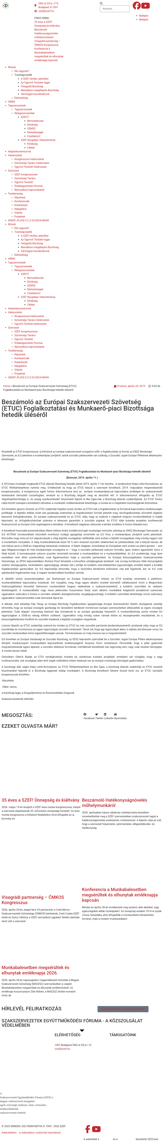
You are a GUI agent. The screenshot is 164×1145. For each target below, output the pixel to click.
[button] (115, 3)
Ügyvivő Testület (23, 182)
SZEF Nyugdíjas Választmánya (38, 140)
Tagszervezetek (17, 105)
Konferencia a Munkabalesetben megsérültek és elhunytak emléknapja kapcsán (120, 895)
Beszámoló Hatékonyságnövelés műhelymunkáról (114, 802)
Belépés (143, 15)
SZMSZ (31, 128)
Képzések (19, 197)
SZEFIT (25, 117)
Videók (18, 212)
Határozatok (15, 155)
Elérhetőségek (35, 132)
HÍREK (11, 101)
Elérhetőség (21, 97)
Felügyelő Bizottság (32, 86)
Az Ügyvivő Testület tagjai (35, 82)
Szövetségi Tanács (25, 178)
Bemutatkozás (35, 120)
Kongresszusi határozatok (29, 159)
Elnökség (32, 124)
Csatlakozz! (33, 136)
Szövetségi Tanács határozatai (31, 163)
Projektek (19, 216)
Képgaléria (20, 208)
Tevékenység (15, 193)
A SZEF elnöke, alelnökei (35, 78)
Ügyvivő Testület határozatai (30, 166)
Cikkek (31, 147)
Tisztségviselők (23, 74)
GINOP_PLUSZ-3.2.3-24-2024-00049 (28, 220)
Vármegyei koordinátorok (35, 94)
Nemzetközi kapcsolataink (29, 189)
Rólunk (12, 67)
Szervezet (13, 170)
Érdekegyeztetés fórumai (28, 185)
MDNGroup (106, 1139)
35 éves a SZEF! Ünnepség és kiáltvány (40, 800)
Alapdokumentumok (19, 151)
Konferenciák (21, 201)
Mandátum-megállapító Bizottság (40, 90)
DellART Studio (126, 1139)
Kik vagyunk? (21, 71)
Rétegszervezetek (24, 113)
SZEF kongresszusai (25, 174)
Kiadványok (21, 205)
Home (6, 386)
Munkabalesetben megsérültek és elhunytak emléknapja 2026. (35, 970)
